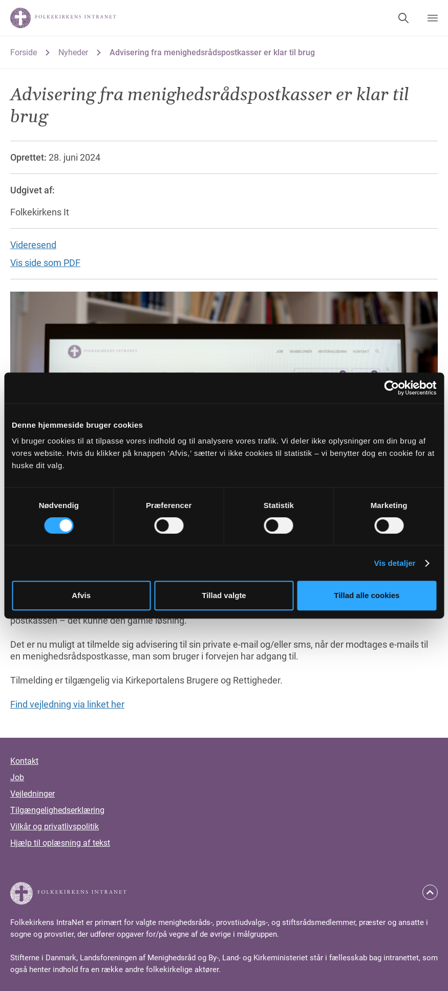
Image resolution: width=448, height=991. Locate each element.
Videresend (33, 244)
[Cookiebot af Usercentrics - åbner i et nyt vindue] (391, 387)
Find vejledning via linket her (67, 704)
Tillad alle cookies (366, 595)
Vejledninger (32, 794)
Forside (23, 52)
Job (17, 777)
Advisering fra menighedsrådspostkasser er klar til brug (212, 52)
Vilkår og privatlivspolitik (54, 826)
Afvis (81, 595)
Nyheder (73, 52)
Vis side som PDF (45, 262)
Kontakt (24, 761)
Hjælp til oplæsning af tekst (60, 843)
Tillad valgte (224, 595)
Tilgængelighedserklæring (57, 810)
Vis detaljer (395, 563)
